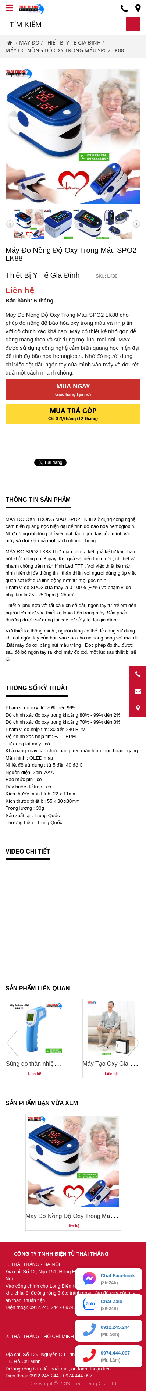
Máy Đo (29, 42)
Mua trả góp (73, 413)
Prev (13, 1043)
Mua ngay (73, 389)
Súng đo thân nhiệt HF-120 (41, 1064)
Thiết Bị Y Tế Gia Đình (72, 42)
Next (133, 1043)
